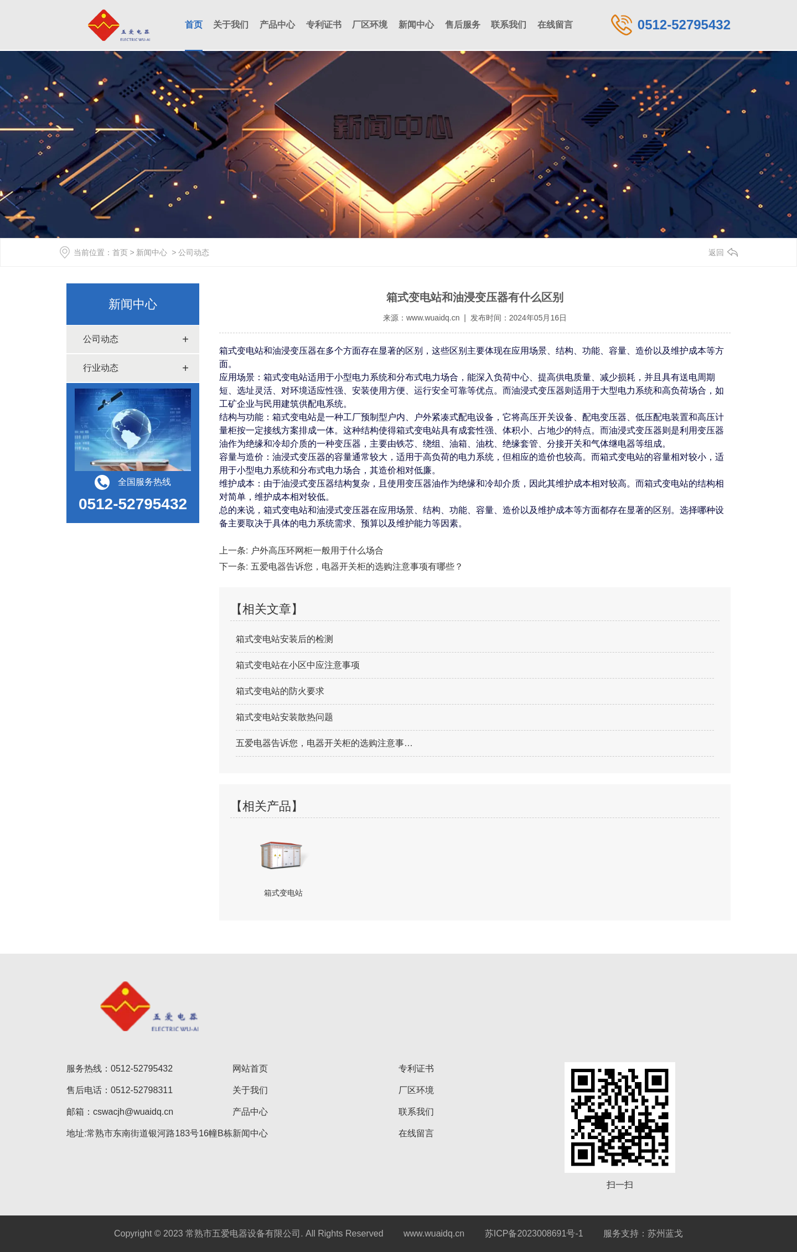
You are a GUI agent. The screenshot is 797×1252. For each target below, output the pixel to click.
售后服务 (462, 24)
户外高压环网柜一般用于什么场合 (315, 550)
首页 (194, 24)
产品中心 (277, 24)
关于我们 (231, 24)
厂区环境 (369, 24)
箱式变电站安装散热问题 (284, 717)
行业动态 (100, 368)
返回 (716, 252)
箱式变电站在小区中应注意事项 (298, 665)
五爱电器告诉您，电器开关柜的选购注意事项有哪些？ (355, 566)
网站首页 (250, 1068)
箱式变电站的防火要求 (280, 691)
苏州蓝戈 (665, 1233)
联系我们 (508, 24)
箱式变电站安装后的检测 (284, 639)
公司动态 (100, 339)
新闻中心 (416, 24)
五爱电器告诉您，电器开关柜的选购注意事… (324, 743)
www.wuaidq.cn (433, 317)
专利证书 (323, 24)
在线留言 (555, 24)
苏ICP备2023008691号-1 (534, 1233)
